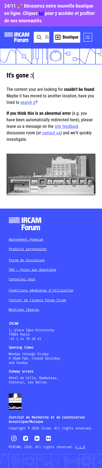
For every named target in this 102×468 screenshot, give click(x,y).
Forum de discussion (27, 260)
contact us (51, 132)
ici (41, 13)
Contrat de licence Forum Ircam (37, 300)
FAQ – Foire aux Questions (32, 269)
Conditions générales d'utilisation (41, 290)
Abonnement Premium (26, 239)
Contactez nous (22, 279)
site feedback (66, 126)
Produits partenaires (28, 249)
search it (28, 102)
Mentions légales (24, 309)
